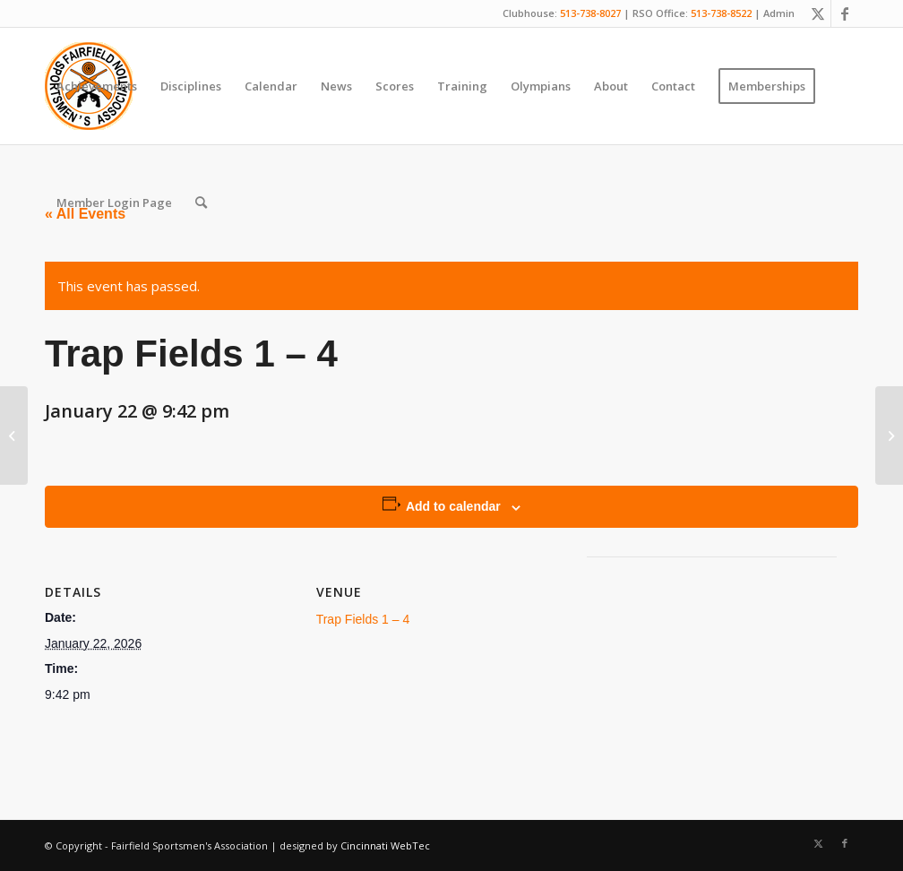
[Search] (201, 202)
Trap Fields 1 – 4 (363, 619)
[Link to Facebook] (844, 13)
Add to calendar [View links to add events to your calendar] (453, 506)
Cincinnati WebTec (385, 845)
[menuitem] (97, 86)
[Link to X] (817, 13)
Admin (779, 13)
